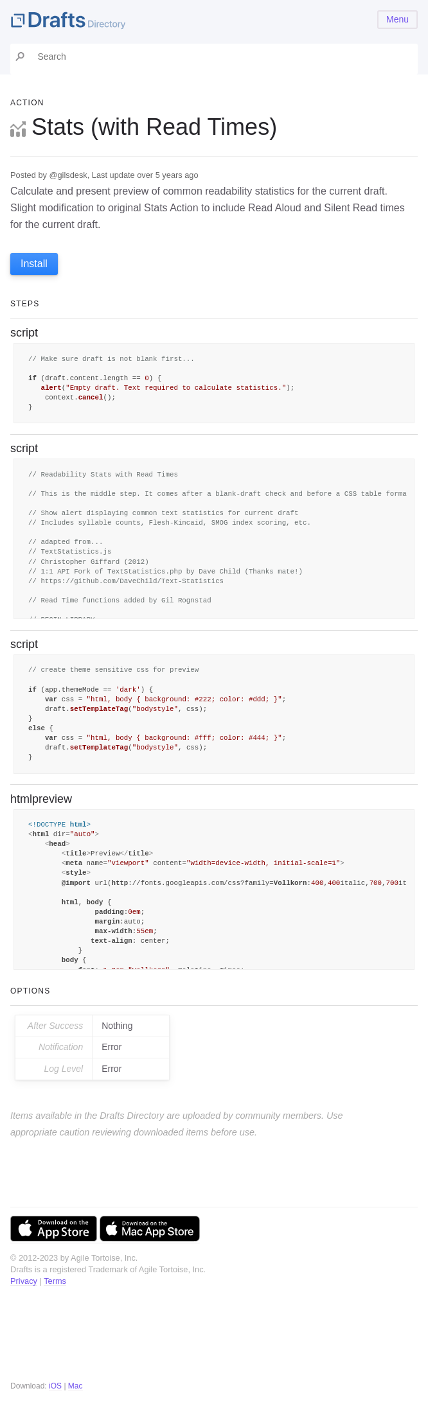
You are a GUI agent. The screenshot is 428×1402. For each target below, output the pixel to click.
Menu (397, 19)
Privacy (23, 1281)
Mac (75, 1385)
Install (34, 263)
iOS (55, 1385)
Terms (55, 1281)
